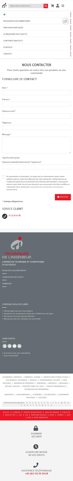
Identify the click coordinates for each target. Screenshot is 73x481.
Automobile (37, 395)
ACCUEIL (6, 412)
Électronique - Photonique (16, 380)
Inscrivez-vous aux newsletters (17, 353)
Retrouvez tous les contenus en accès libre (22, 319)
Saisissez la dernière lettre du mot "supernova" (21, 162)
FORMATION (7, 284)
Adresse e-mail (9, 111)
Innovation (41, 383)
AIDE (69, 415)
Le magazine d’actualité (15, 34)
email (31, 187)
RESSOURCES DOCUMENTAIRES (14, 271)
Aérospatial (9, 395)
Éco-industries (50, 395)
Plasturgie (42, 398)
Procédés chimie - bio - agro (33, 386)
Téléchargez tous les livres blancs (18, 311)
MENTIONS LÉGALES (39, 415)
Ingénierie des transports (24, 383)
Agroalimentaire (23, 395)
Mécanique (63, 383)
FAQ (29, 418)
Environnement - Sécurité (50, 380)
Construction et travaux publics (56, 377)
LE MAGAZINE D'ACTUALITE (12, 277)
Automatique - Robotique (12, 377)
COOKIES (60, 415)
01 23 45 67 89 (15, 216)
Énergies (33, 380)
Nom (5, 88)
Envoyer (62, 197)
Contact (7, 54)
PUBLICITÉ (66, 412)
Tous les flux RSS (11, 356)
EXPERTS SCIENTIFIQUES (32, 412)
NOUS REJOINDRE (52, 412)
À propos (7, 47)
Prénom (6, 100)
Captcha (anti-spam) (11, 158)
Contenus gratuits (13, 41)
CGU (20, 415)
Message (6, 134)
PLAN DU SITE (10, 415)
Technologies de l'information (36, 389)
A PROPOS (16, 412)
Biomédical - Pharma (32, 377)
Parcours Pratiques (16, 27)
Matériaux (52, 383)
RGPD (52, 415)
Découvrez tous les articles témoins (19, 316)
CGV (26, 415)
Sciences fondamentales (55, 386)
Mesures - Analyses (12, 386)
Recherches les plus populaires (14, 403)
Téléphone (6, 123)
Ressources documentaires (37, 21)
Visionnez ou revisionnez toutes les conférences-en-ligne (28, 314)
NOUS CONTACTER (41, 418)
